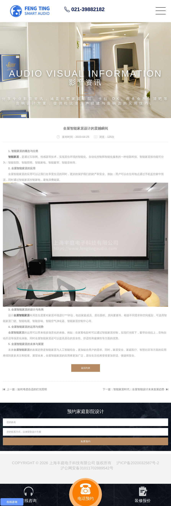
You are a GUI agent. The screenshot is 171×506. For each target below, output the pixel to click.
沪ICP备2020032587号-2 (137, 463)
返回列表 (85, 368)
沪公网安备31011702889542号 (87, 468)
